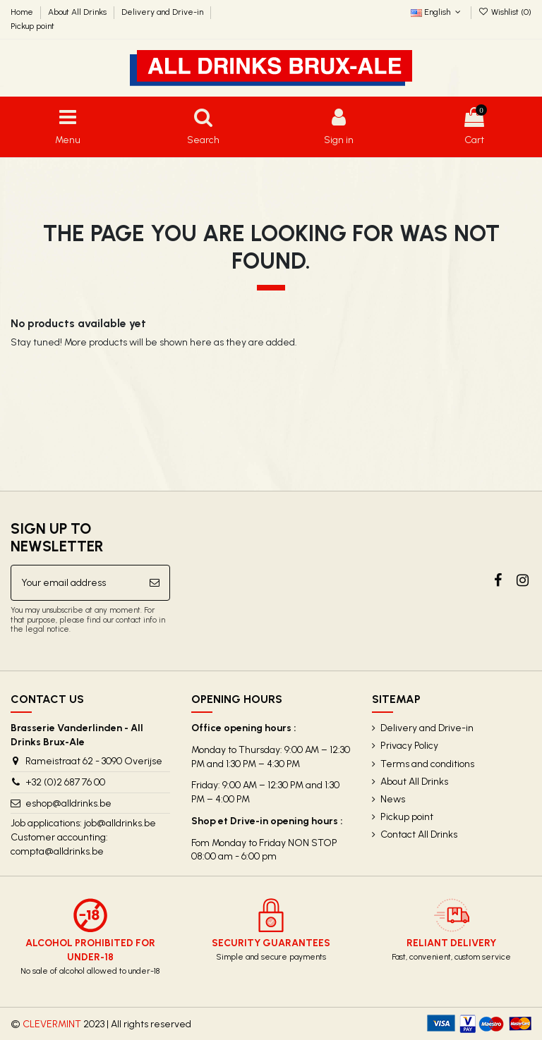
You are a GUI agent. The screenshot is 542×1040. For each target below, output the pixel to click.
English (437, 12)
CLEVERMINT (52, 1024)
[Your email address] (75, 582)
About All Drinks (78, 12)
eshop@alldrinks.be (68, 803)
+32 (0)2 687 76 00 (65, 782)
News (392, 799)
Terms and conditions (427, 764)
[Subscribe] (154, 582)
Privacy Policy (409, 746)
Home (23, 12)
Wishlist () (504, 12)
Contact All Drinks (418, 834)
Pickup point (32, 26)
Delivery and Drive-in (163, 12)
